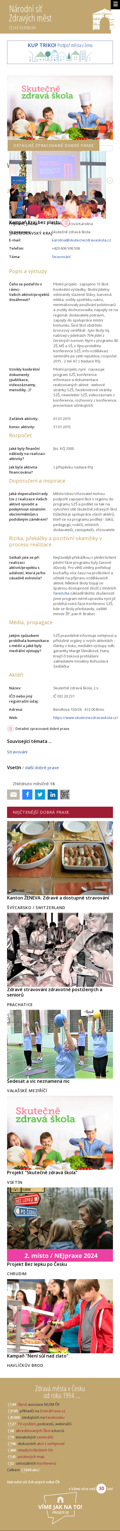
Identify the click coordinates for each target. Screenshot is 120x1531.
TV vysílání (27, 1423)
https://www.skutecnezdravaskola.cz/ (85, 717)
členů (22, 1404)
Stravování (61, 256)
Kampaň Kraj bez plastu (39, 222)
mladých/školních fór (35, 1450)
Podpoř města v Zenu (60, 45)
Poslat (13, 795)
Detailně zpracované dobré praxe (42, 728)
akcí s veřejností (51, 1443)
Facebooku (55, 1417)
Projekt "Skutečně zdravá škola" (42, 1172)
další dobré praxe (42, 767)
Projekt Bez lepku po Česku (37, 1264)
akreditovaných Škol (33, 1430)
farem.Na (61, 593)
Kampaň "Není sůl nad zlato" (37, 1356)
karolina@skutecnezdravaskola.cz (81, 240)
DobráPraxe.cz (52, 1410)
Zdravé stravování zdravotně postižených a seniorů (54, 992)
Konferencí (46, 1463)
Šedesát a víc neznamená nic (38, 1081)
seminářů (44, 1437)
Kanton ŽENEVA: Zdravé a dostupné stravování (58, 898)
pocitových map (31, 1456)
